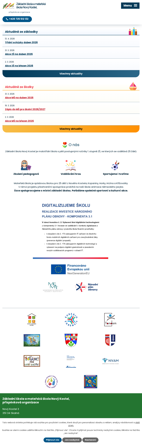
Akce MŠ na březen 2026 (19, 121)
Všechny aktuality (71, 73)
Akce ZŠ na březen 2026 (19, 65)
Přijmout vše (52, 439)
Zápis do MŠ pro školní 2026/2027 (25, 109)
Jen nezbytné (72, 439)
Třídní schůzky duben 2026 (21, 42)
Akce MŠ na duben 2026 (19, 97)
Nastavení (90, 439)
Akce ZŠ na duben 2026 (19, 54)
